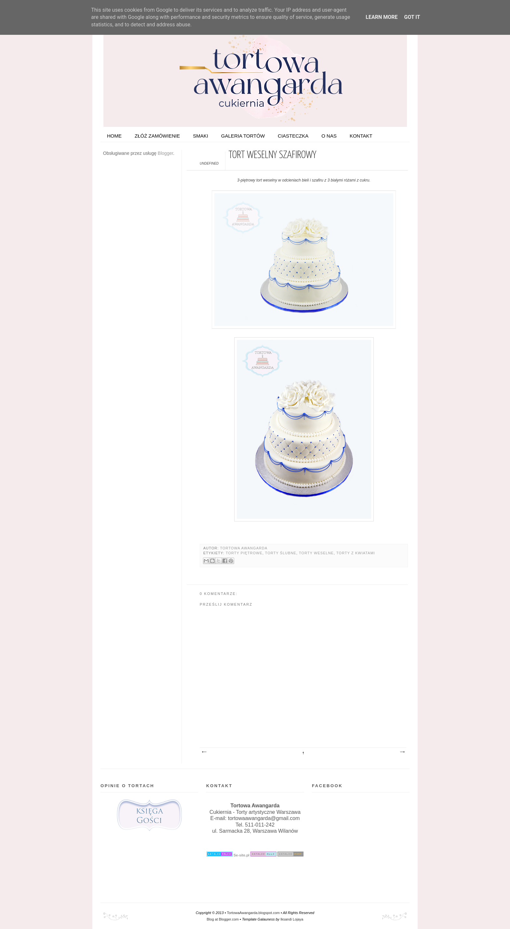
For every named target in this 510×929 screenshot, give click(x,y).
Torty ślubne (280, 553)
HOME (114, 136)
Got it (412, 17)
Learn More (381, 17)
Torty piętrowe (244, 553)
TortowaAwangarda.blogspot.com (253, 913)
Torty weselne (316, 553)
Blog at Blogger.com (223, 919)
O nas (329, 136)
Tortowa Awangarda (243, 548)
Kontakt (361, 136)
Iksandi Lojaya (291, 919)
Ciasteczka (293, 136)
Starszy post (402, 752)
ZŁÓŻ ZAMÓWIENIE (157, 136)
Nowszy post (204, 752)
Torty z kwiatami (355, 553)
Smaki (200, 136)
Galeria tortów (243, 136)
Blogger (165, 153)
